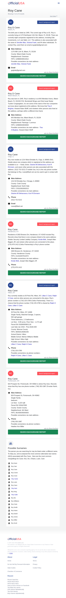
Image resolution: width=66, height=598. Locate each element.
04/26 (9, 581)
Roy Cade (13, 495)
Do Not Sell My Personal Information (19, 564)
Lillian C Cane (47, 296)
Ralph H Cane (27, 344)
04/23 (9, 583)
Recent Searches (13, 579)
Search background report (33, 76)
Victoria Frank (31, 42)
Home (9, 561)
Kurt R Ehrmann (34, 193)
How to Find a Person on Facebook (18, 585)
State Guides (12, 568)
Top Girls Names (13, 591)
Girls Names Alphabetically (16, 589)
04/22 (13, 583)
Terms (35, 561)
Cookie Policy (37, 568)
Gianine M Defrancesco (38, 164)
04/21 (17, 583)
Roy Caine (13, 479)
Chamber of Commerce (15, 571)
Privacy (35, 564)
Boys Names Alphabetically (16, 593)
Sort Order (53, 16)
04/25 (13, 581)
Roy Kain (12, 488)
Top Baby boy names (14, 587)
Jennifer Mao (21, 42)
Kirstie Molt (42, 239)
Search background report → (48, 22)
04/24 (17, 581)
